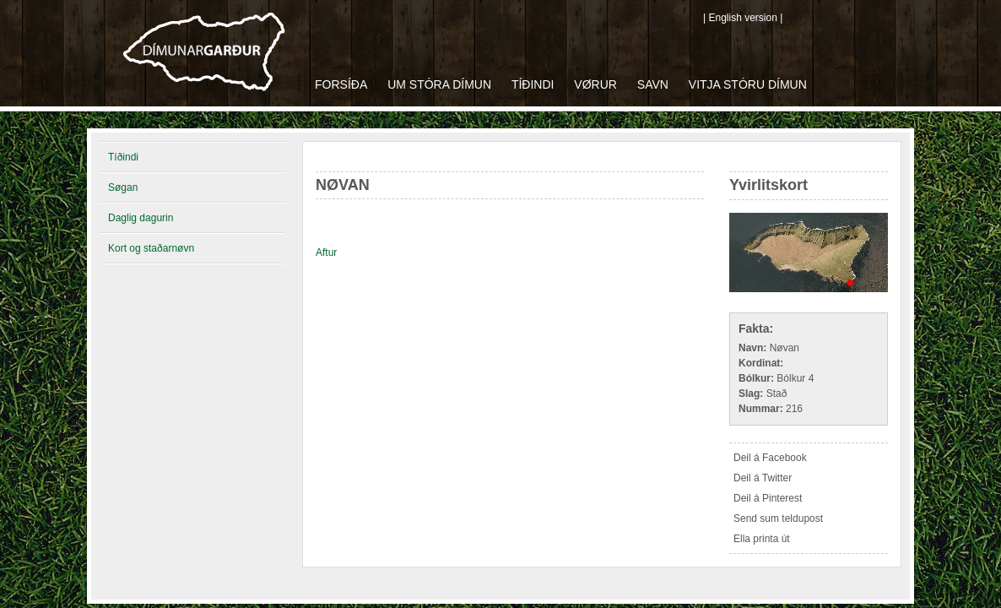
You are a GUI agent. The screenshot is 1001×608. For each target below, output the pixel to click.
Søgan (123, 187)
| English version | (742, 18)
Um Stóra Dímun (439, 84)
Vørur (595, 84)
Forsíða (341, 84)
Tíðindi (533, 84)
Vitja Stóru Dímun (748, 84)
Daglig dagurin (140, 218)
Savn (652, 84)
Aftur (326, 252)
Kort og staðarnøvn (151, 248)
